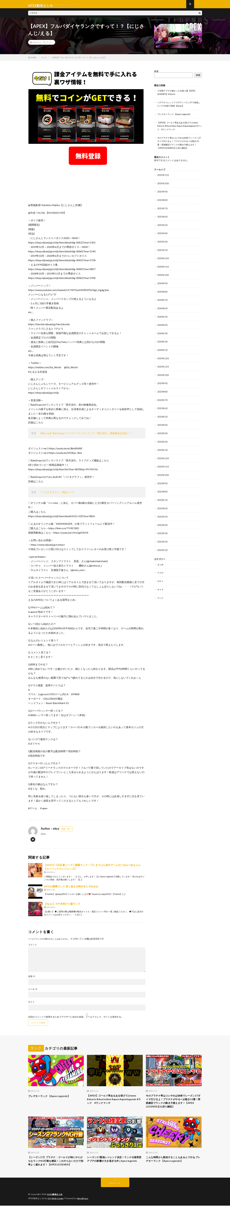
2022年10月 (163, 473)
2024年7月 (162, 300)
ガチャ (160, 578)
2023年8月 (162, 390)
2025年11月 (163, 176)
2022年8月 (162, 489)
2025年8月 (162, 201)
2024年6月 (162, 308)
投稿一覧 (65, 831)
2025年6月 (162, 218)
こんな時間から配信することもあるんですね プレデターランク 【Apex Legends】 (174, 1169)
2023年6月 (162, 407)
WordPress (85, 1214)
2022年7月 (162, 498)
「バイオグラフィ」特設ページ (57, 494)
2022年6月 (162, 506)
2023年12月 (163, 358)
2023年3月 (162, 432)
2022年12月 (163, 456)
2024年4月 (162, 325)
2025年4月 (162, 234)
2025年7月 (162, 209)
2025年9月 (162, 193)
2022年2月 (162, 539)
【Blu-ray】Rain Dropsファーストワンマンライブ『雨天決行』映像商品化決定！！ (86, 435)
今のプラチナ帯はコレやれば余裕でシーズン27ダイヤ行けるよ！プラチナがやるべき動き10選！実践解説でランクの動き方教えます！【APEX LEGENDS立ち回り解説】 (174, 1107)
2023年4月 (162, 423)
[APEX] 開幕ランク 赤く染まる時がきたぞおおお (71, 889)
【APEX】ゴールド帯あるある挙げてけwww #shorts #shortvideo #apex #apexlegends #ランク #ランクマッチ (179, 128)
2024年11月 (163, 267)
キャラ (160, 586)
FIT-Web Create (56, 1214)
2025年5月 (162, 226)
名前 (31, 979)
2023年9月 (162, 382)
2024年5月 (162, 316)
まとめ (160, 561)
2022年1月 (162, 547)
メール (32, 992)
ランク (49, 45)
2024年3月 (162, 333)
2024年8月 (162, 292)
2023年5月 (162, 415)
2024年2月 (162, 341)
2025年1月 (162, 250)
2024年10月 (163, 275)
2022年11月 (163, 465)
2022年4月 (162, 522)
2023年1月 (162, 448)
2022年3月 (162, 530)
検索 (156, 74)
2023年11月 (163, 366)
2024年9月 (162, 283)
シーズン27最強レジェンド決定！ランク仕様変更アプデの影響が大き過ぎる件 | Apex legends (113, 1171)
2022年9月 (162, 481)
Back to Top (115, 1198)
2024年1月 (162, 349)
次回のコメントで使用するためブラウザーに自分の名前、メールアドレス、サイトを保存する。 (75, 1020)
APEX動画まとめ (55, 1210)
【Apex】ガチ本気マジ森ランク (62, 906)
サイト (31, 1005)
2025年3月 (162, 242)
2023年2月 (162, 440)
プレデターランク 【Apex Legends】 (175, 116)
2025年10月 (163, 185)
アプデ (160, 570)
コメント (32, 947)
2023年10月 (163, 374)
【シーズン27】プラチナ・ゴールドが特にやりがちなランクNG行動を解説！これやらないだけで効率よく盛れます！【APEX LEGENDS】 (55, 1173)
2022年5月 (162, 514)
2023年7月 (162, 399)
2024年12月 (163, 259)
